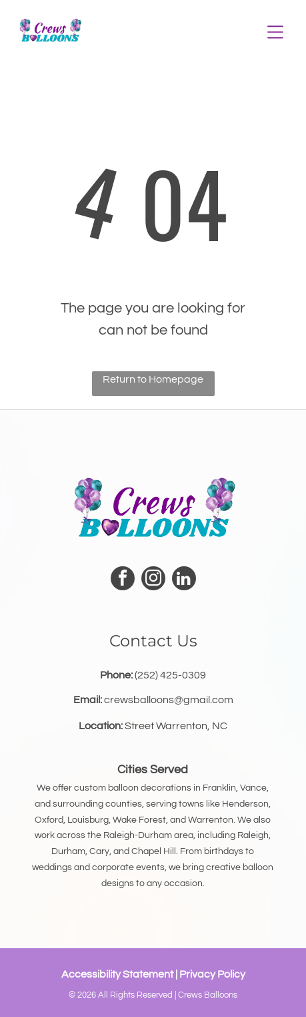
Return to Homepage (153, 379)
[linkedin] (184, 580)
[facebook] (123, 580)
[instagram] (153, 580)
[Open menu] (275, 32)
